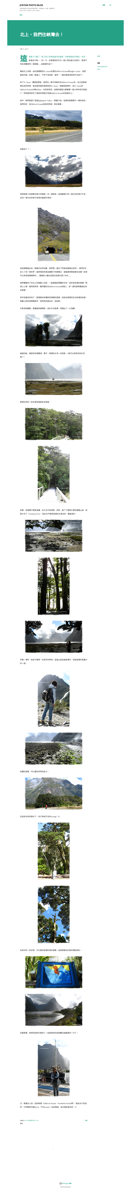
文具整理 (30, 15)
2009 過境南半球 (102, 67)
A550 (98, 69)
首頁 (21, 15)
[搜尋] (104, 5)
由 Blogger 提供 (65, 1183)
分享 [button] (98, 56)
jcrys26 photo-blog (31, 5)
